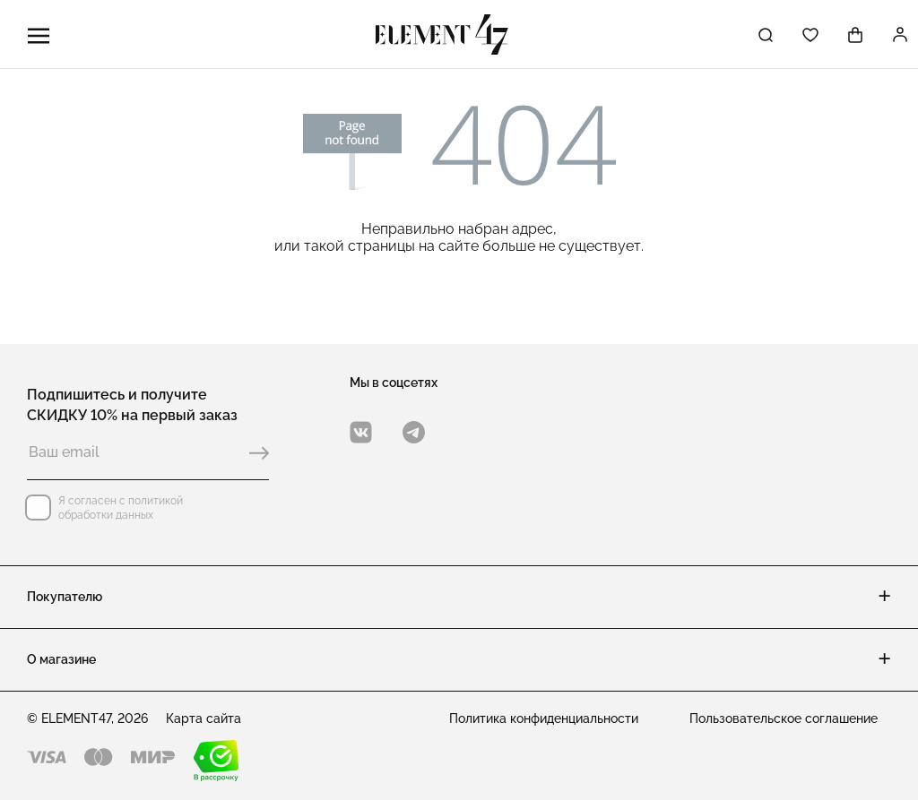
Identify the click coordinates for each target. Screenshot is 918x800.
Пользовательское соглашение (783, 718)
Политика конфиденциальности (543, 718)
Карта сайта (203, 718)
